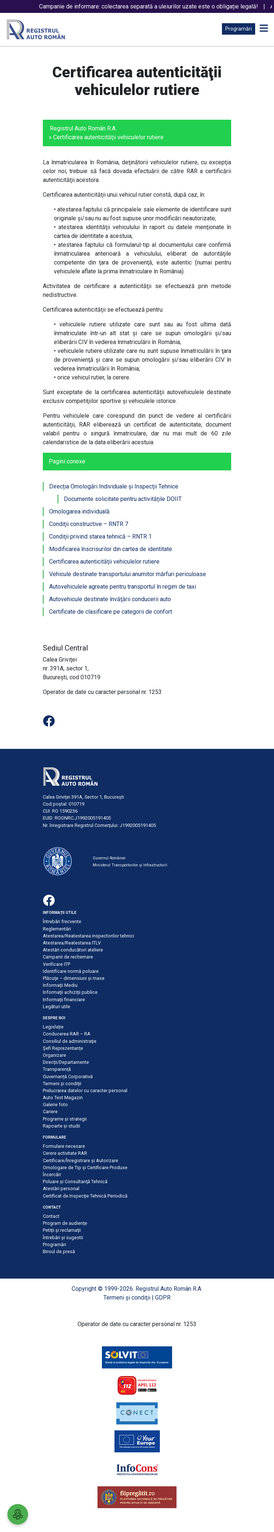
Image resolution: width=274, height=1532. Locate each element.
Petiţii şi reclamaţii (62, 1230)
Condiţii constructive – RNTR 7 (88, 523)
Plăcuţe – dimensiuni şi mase (74, 978)
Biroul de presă (59, 1251)
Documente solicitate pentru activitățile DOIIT (123, 498)
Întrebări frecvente (62, 921)
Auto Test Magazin (63, 1097)
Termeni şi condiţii (62, 1083)
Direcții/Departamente (66, 1062)
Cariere (50, 1111)
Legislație (53, 1027)
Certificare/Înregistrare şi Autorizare (80, 1160)
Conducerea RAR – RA (66, 1034)
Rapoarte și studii (61, 1126)
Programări (238, 29)
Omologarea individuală (79, 511)
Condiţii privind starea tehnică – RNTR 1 (100, 536)
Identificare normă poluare (71, 971)
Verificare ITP (56, 964)
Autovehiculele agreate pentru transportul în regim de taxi (122, 586)
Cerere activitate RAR (65, 1153)
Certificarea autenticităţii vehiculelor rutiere (104, 561)
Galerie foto (55, 1104)
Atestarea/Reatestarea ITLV (72, 943)
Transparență (57, 1069)
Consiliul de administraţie (69, 1041)
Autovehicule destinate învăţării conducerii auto (110, 599)
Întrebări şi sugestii (63, 1237)
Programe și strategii (65, 1119)
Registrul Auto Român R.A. (83, 128)
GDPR (163, 1297)
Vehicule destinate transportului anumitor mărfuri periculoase (127, 574)
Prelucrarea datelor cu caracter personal (85, 1090)
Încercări (52, 1174)
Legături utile (56, 1006)
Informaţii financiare (64, 999)
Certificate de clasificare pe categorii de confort (110, 611)
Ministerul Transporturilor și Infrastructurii (130, 865)
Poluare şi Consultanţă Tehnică (75, 1181)
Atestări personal (61, 1188)
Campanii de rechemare (68, 957)
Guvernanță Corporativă (68, 1076)
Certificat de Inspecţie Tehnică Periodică (85, 1196)
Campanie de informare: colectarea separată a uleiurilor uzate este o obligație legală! (154, 6)
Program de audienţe (65, 1223)
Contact (51, 1216)
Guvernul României (109, 858)
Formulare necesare (64, 1146)
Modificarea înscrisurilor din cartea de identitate (110, 549)
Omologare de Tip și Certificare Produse (85, 1167)
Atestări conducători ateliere (73, 950)
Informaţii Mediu (60, 985)
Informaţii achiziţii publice (70, 992)
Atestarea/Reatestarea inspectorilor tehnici (88, 936)
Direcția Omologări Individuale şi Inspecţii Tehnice (113, 486)
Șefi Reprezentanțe (63, 1048)
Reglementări (57, 929)
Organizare (54, 1055)
